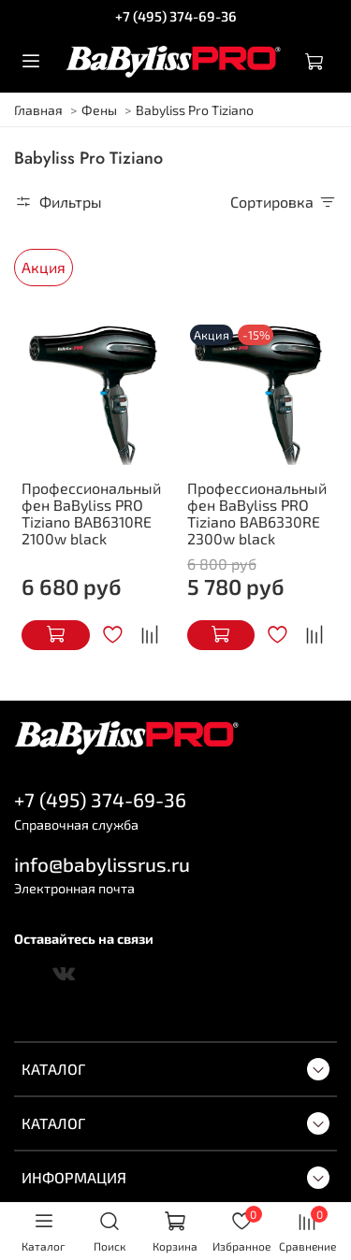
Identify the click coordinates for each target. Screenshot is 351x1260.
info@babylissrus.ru (102, 864)
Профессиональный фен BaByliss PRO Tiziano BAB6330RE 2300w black (257, 513)
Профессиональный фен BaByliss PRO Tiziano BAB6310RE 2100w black (91, 513)
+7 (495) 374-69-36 (176, 15)
